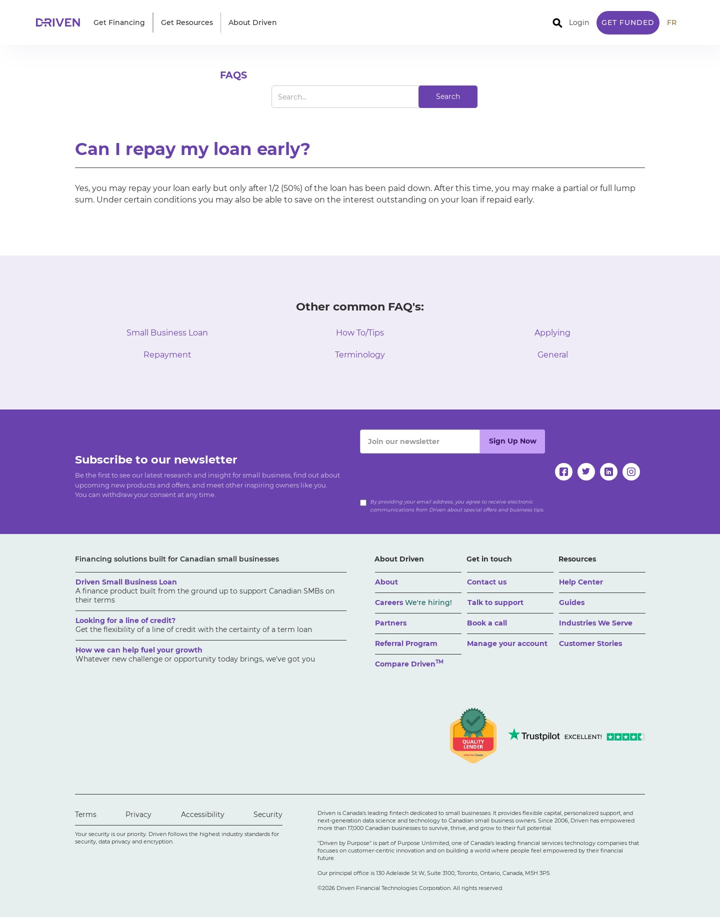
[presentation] (436, 473)
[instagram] (631, 471)
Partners (390, 623)
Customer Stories (590, 643)
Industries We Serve (595, 623)
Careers (413, 602)
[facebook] (563, 471)
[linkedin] (609, 471)
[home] (61, 22)
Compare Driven (409, 663)
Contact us (486, 582)
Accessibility (202, 814)
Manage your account (507, 643)
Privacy (139, 814)
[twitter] (586, 471)
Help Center (581, 582)
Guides (571, 602)
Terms (85, 814)
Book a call (487, 623)
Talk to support (496, 602)
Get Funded (628, 22)
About (386, 582)
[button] (119, 22)
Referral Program (406, 643)
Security (268, 814)
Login (579, 22)
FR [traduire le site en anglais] (671, 22)
